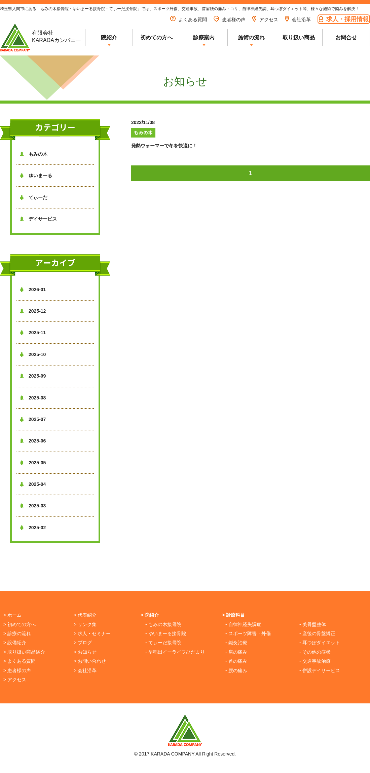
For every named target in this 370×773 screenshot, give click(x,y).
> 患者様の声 (17, 670)
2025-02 (33, 527)
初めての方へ (156, 37)
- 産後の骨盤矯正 (317, 633)
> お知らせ (85, 652)
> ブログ (83, 642)
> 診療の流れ (17, 633)
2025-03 (33, 505)
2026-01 (33, 289)
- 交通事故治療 (315, 661)
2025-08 (33, 397)
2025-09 (33, 376)
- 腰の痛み (236, 670)
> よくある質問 (19, 661)
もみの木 (33, 154)
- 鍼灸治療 (236, 642)
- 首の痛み (236, 661)
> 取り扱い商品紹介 (24, 652)
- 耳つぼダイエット (319, 642)
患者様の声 (230, 19)
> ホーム (12, 615)
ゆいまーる (36, 175)
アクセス (265, 19)
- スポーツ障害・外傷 (248, 633)
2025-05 (33, 462)
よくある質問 (188, 19)
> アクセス (14, 679)
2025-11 (33, 332)
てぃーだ (33, 197)
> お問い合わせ (90, 661)
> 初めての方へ (19, 624)
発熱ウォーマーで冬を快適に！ (164, 145)
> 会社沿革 (85, 670)
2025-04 (33, 484)
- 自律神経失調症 (243, 624)
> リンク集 (85, 624)
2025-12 (33, 311)
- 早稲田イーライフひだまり (175, 652)
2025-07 (33, 419)
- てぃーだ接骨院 (163, 642)
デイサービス (38, 219)
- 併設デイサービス (319, 670)
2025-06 (33, 440)
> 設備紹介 (14, 642)
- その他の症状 (315, 652)
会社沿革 (298, 19)
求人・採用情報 (344, 19)
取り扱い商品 (299, 37)
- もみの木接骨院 (163, 624)
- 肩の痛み (236, 652)
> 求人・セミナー (92, 633)
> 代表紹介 (85, 615)
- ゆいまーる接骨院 (165, 633)
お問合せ (346, 37)
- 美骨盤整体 (312, 624)
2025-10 (33, 354)
